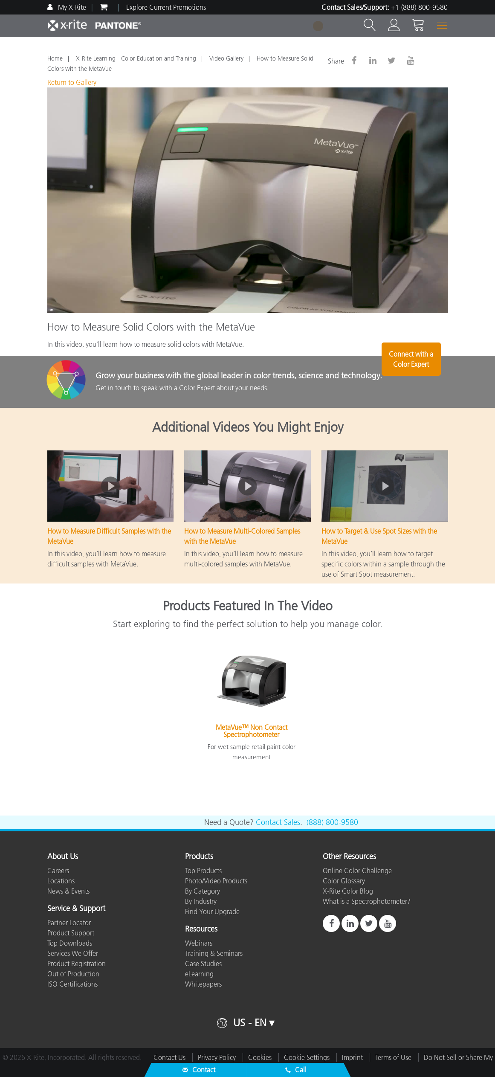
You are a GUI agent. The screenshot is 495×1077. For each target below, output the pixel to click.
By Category (202, 891)
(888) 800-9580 (332, 822)
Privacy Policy (217, 1057)
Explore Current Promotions (166, 7)
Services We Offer (72, 953)
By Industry (201, 901)
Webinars (198, 943)
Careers (58, 870)
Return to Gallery (71, 82)
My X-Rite (71, 7)
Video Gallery (226, 58)
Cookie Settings (307, 1057)
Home (55, 58)
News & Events (68, 891)
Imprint (352, 1057)
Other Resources (349, 857)
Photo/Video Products (216, 881)
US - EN (249, 1022)
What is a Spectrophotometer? (367, 901)
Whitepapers (203, 984)
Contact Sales (278, 822)
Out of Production (73, 974)
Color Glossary (344, 881)
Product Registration (76, 963)
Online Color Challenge (357, 870)
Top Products (203, 870)
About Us (62, 857)
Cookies (260, 1057)
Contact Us (169, 1057)
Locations (61, 881)
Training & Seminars (214, 953)
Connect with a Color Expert (421, 382)
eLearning (199, 974)
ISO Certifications (72, 984)
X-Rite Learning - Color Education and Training (136, 58)
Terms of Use (393, 1057)
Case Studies (203, 963)
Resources (201, 929)
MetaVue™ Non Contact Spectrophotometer (251, 731)
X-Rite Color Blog (348, 891)
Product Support (70, 933)
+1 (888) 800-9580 (419, 7)
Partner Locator (69, 922)
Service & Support (76, 909)
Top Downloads (69, 943)
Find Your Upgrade (212, 911)
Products (199, 857)
